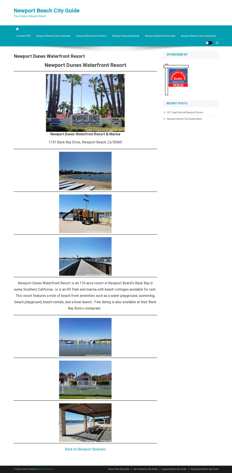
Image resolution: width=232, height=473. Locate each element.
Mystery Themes (45, 469)
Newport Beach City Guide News (198, 35)
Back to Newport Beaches (85, 449)
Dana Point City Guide (118, 469)
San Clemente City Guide (146, 469)
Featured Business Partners (91, 35)
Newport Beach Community (160, 35)
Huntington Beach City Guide (204, 469)
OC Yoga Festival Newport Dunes (185, 112)
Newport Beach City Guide (47, 10)
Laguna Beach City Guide (174, 469)
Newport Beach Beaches (125, 35)
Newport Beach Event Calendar (53, 35)
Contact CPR (24, 35)
